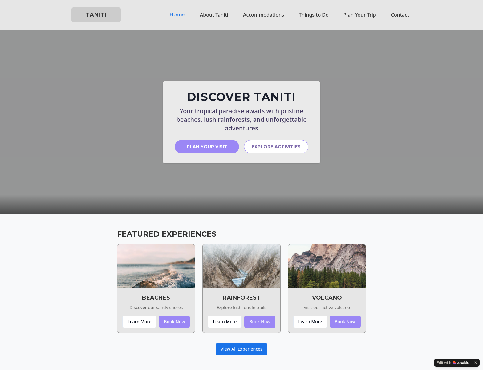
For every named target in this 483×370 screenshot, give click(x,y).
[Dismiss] (475, 362)
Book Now (174, 321)
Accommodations (263, 14)
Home (177, 15)
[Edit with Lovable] (453, 362)
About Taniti (214, 14)
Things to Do (314, 14)
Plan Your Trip (359, 14)
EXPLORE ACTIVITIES (276, 146)
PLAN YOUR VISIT (207, 146)
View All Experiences (241, 349)
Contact (400, 14)
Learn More (139, 321)
